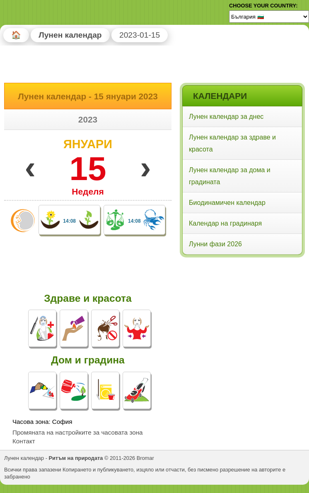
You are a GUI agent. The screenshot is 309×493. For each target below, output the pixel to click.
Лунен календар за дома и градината (229, 175)
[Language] (269, 16)
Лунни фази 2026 (215, 244)
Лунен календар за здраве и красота (232, 143)
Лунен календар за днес (226, 116)
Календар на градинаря (225, 223)
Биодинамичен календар (227, 202)
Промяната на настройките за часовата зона (77, 432)
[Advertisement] (242, 313)
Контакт (23, 441)
